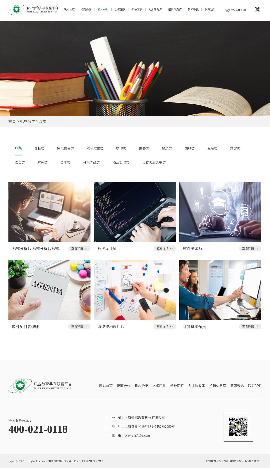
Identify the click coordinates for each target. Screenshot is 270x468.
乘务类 (144, 148)
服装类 (212, 148)
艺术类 (65, 162)
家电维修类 (65, 148)
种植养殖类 (91, 162)
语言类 (20, 162)
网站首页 (69, 9)
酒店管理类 (121, 162)
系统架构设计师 (111, 327)
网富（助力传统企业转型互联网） (243, 461)
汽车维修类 (95, 148)
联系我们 (210, 9)
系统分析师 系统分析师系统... (37, 248)
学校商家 (136, 9)
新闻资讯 (193, 9)
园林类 (190, 148)
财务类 (43, 162)
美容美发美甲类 (154, 162)
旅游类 (235, 148)
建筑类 (167, 148)
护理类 (121, 148)
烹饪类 (39, 148)
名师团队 (120, 9)
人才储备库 (155, 9)
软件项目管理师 (26, 327)
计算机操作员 (195, 327)
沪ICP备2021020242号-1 (90, 461)
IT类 (18, 148)
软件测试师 (193, 248)
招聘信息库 (175, 9)
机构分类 (103, 9)
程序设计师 (108, 248)
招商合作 (86, 9)
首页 (12, 121)
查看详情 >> (79, 248)
